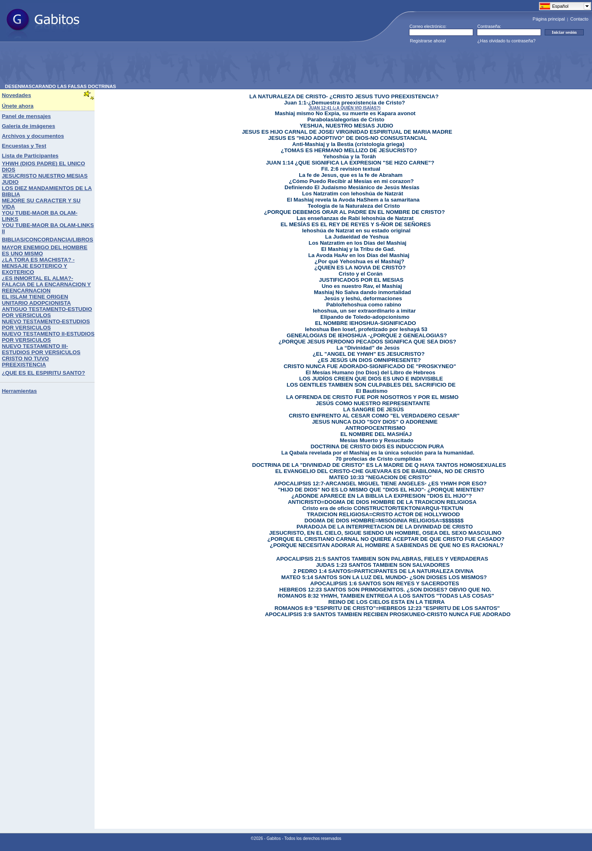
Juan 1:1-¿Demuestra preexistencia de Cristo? (344, 103)
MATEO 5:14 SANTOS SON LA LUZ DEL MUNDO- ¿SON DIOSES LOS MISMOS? (384, 577)
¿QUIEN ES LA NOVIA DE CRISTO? (359, 267)
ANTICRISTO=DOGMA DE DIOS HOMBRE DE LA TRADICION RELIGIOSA (382, 502)
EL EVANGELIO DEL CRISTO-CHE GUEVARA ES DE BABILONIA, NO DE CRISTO (379, 471)
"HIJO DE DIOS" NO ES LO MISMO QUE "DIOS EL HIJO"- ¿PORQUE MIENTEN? (381, 490)
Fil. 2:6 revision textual (350, 169)
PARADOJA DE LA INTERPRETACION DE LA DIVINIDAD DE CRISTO (384, 527)
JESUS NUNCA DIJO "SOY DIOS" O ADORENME (374, 422)
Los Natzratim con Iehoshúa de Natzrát (352, 193)
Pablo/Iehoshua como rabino (363, 304)
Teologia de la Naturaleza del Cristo (354, 206)
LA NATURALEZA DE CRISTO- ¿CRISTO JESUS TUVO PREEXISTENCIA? (343, 96)
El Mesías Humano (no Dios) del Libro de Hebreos (370, 372)
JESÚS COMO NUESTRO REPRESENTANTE (373, 403)
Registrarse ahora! (428, 40)
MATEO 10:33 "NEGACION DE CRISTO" (380, 477)
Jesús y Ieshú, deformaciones (363, 298)
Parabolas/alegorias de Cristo (345, 119)
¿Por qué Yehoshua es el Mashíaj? (359, 261)
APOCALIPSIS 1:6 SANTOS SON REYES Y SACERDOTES (384, 583)
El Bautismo (372, 391)
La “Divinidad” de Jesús (367, 348)
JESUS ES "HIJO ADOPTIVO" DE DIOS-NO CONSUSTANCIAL (347, 138)
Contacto (579, 18)
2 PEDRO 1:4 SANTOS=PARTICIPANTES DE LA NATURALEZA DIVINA (383, 571)
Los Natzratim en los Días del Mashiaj (358, 243)
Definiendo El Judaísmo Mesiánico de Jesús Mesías (351, 187)
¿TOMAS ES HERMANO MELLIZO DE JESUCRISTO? (349, 150)
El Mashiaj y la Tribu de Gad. (358, 249)
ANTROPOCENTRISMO (375, 428)
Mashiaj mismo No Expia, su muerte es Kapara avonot (345, 113)
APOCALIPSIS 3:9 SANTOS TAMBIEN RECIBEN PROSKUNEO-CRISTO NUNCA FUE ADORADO (387, 614)
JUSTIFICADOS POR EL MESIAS (361, 280)
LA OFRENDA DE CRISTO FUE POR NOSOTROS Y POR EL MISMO (372, 397)
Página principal (549, 18)
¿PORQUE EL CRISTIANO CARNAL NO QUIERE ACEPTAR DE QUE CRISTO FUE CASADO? (385, 539)
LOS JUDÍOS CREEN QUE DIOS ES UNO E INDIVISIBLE (371, 379)
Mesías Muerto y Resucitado (377, 440)
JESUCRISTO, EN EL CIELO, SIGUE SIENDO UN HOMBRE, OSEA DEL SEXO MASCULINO (385, 533)
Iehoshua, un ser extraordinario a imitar (364, 311)
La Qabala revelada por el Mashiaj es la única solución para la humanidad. (377, 453)
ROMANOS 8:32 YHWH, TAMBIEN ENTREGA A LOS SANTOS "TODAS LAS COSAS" (386, 596)
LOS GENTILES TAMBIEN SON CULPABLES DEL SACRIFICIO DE (371, 385)
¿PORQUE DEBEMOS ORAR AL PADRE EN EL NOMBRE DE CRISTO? (354, 212)
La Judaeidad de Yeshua (357, 237)
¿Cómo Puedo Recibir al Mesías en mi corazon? (351, 181)
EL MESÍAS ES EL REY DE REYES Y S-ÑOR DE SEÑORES (355, 224)
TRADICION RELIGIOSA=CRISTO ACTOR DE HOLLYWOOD (383, 514)
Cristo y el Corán (361, 274)
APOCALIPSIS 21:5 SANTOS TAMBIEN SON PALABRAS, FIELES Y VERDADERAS (382, 559)
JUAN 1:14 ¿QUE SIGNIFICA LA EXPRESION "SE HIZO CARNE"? (350, 163)
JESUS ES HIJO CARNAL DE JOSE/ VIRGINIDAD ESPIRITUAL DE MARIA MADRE (347, 132)
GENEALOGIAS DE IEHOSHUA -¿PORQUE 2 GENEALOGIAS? (367, 335)
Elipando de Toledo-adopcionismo (364, 317)
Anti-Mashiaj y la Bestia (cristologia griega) (348, 144)
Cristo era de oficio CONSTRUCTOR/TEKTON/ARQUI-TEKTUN (383, 508)
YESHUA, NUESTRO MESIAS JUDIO (346, 126)
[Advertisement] (154, 65)
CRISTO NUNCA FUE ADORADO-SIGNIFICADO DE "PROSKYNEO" (370, 366)
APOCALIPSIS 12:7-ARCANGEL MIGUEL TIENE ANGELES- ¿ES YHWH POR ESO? (380, 483)
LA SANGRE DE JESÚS (373, 409)
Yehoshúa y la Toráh (349, 156)
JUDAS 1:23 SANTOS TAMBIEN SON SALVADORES (383, 565)
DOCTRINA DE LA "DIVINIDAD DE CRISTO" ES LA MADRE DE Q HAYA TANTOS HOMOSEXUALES (379, 465)
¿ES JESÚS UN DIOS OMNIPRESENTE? (369, 360)
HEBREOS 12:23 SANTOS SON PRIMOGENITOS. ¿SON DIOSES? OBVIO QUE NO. (385, 590)
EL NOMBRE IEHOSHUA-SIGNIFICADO (365, 323)
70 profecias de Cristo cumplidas (378, 459)
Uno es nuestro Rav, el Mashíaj (362, 286)
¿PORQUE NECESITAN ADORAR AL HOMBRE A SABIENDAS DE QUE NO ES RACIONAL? (386, 545)
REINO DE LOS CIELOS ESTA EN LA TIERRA (386, 602)
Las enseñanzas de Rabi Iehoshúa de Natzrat (354, 218)
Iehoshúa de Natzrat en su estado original (356, 230)
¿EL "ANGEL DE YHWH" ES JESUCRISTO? (368, 354)
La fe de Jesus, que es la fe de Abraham (350, 175)
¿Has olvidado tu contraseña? (506, 40)
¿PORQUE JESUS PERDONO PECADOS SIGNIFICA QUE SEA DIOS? (367, 342)
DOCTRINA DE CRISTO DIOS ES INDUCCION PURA (377, 446)
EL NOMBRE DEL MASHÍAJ (376, 434)
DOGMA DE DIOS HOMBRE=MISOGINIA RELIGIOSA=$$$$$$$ (384, 520)
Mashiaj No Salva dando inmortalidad (362, 292)
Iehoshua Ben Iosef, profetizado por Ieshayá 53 (366, 329)
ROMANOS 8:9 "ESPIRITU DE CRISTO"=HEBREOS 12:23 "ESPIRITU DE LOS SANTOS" (387, 608)
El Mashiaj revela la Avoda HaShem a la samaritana (353, 200)
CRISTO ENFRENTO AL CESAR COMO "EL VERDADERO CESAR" (374, 416)
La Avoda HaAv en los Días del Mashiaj (358, 255)
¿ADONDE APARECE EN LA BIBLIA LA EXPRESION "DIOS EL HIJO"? (381, 496)
